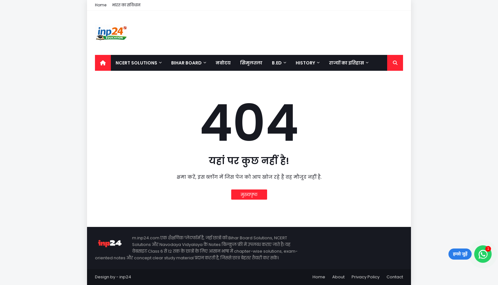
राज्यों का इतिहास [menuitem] (346, 63)
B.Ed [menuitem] (277, 63)
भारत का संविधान (126, 5)
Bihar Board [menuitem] (186, 63)
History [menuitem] (305, 63)
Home (100, 5)
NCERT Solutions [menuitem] (136, 63)
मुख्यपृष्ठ (249, 194)
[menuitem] (103, 63)
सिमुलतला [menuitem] (251, 63)
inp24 (125, 277)
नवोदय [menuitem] (223, 63)
